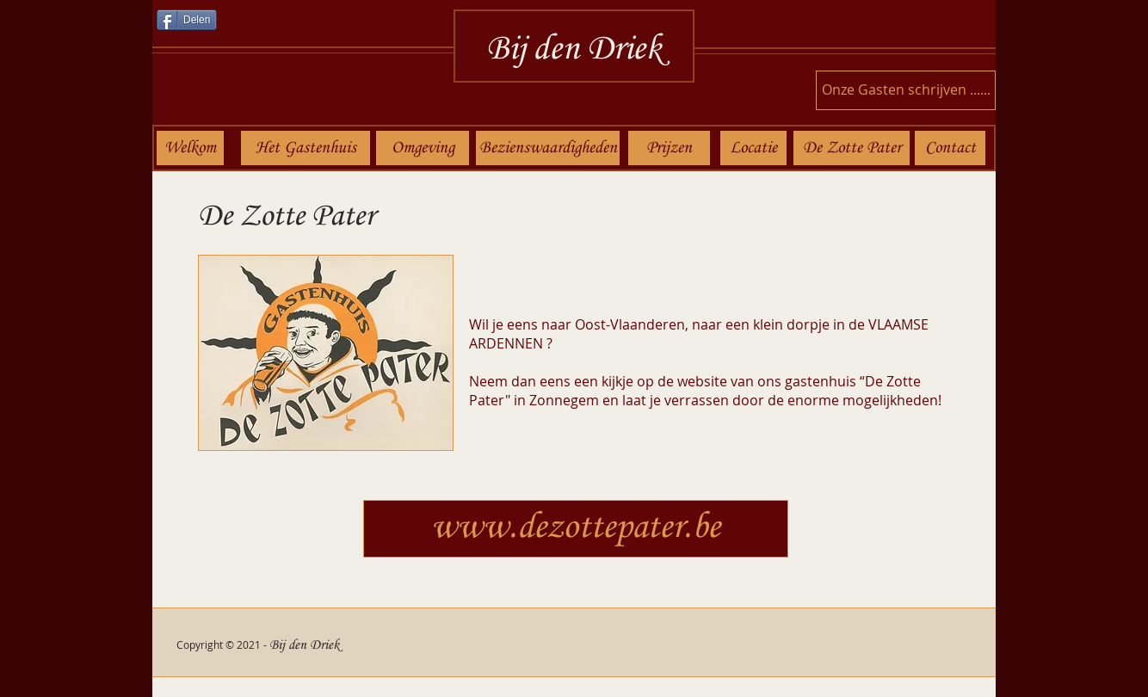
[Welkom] (190, 148)
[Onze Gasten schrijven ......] (906, 90)
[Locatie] (753, 148)
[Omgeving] (422, 148)
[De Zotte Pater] (851, 148)
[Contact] (950, 148)
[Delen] (187, 19)
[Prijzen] (669, 148)
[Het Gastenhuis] (305, 148)
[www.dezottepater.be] (575, 529)
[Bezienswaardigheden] (548, 148)
